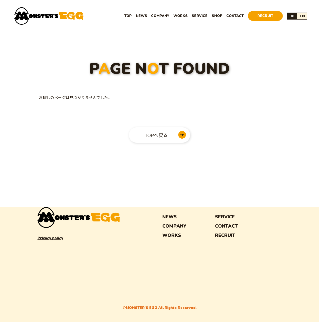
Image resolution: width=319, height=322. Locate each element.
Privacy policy (50, 238)
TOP (128, 15)
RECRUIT (265, 15)
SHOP (217, 15)
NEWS (141, 15)
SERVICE (200, 15)
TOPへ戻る (156, 135)
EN (302, 16)
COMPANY (160, 15)
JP (292, 16)
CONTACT (235, 15)
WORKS (180, 15)
